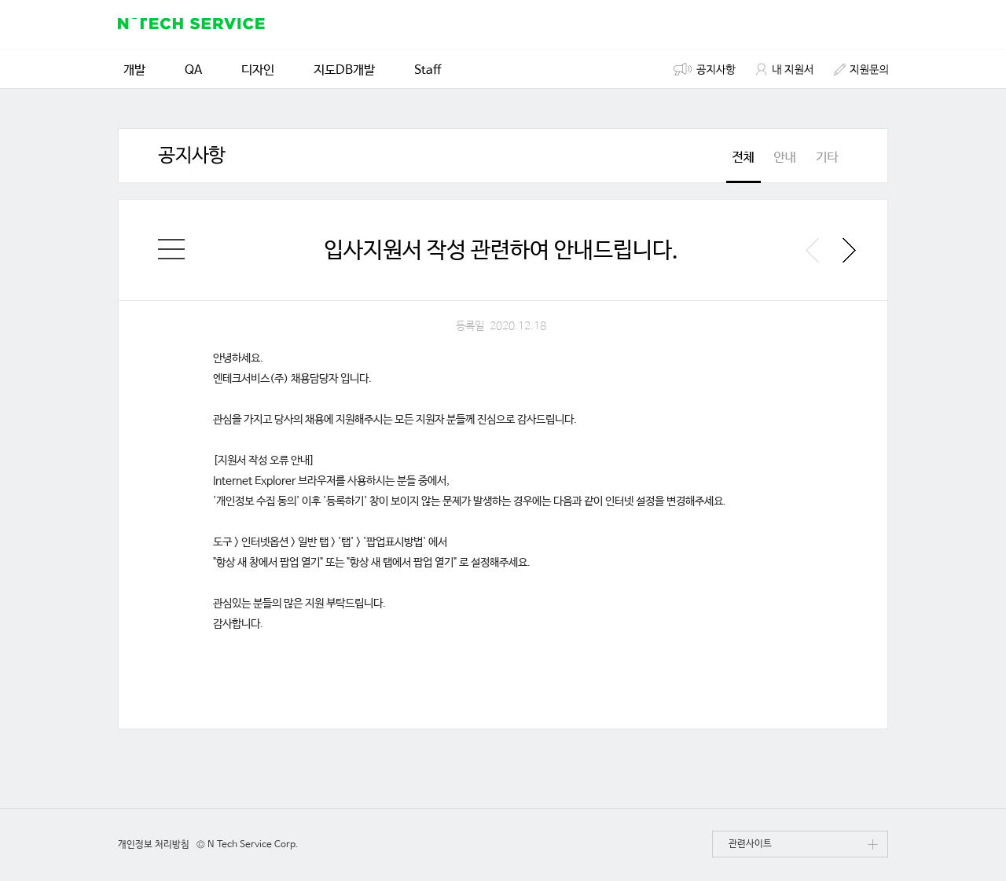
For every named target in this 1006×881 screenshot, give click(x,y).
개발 (134, 69)
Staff (427, 69)
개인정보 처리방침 (153, 844)
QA (193, 69)
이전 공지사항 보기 (812, 250)
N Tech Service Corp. (253, 844)
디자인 (257, 69)
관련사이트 (803, 848)
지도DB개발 (344, 69)
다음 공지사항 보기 (849, 250)
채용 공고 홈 (171, 249)
